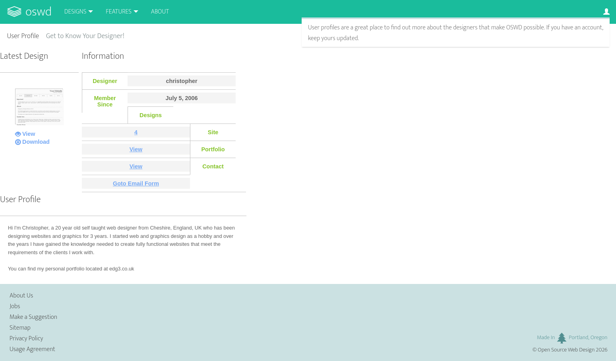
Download (36, 142)
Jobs (15, 306)
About (160, 11)
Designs (75, 11)
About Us (21, 295)
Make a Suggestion (33, 317)
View (28, 134)
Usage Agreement (32, 349)
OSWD (38, 11)
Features (119, 11)
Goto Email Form (136, 183)
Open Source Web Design (566, 350)
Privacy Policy (26, 338)
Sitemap (20, 327)
